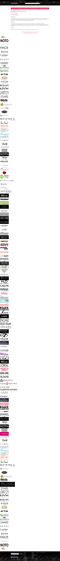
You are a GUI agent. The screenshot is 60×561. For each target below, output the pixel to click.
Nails (26, 6)
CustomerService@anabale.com (15, 559)
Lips (23, 6)
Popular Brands (13, 6)
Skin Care (37, 6)
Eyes (20, 6)
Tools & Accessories (31, 6)
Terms (32, 557)
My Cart (33, 558)
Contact (48, 0)
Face (17, 6)
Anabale (14, 3)
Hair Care (42, 6)
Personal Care (47, 6)
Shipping (33, 556)
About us (45, 0)
